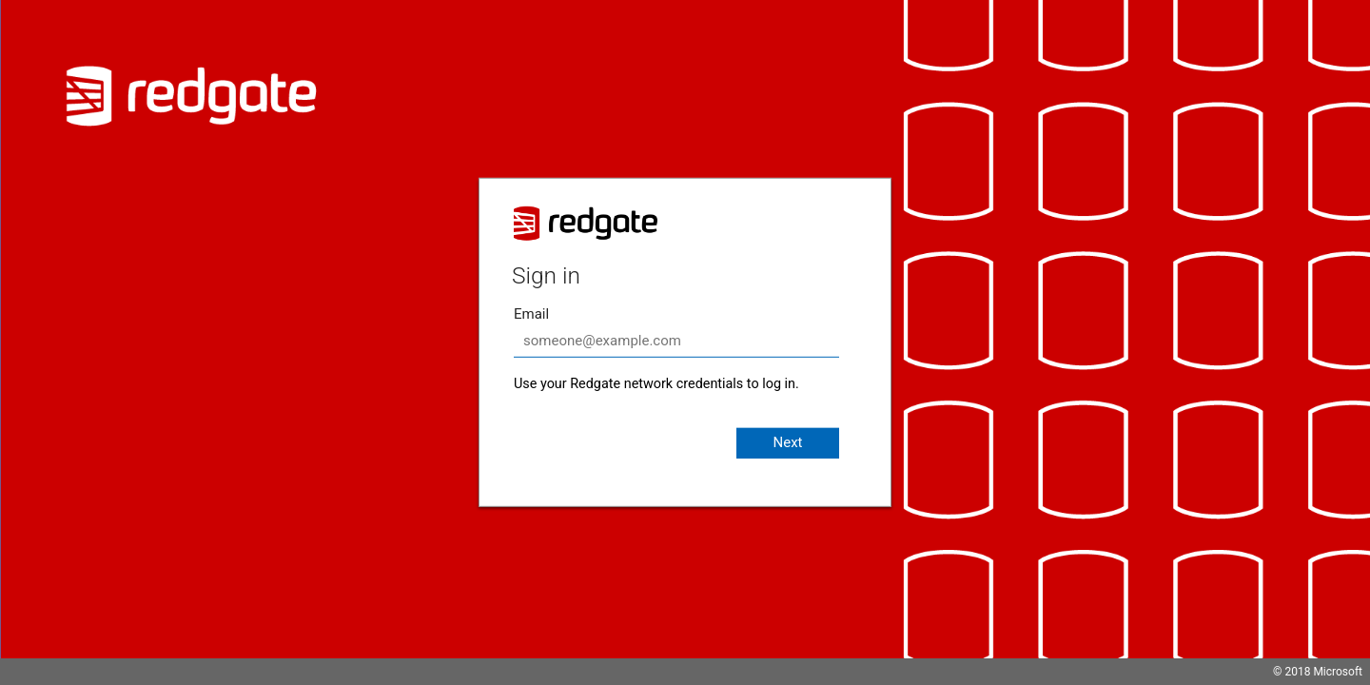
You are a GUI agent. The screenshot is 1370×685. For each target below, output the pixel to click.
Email (531, 314)
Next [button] (787, 442)
